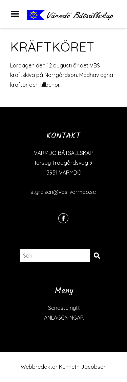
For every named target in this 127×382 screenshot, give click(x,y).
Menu (17, 14)
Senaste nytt (64, 307)
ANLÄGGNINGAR (64, 317)
